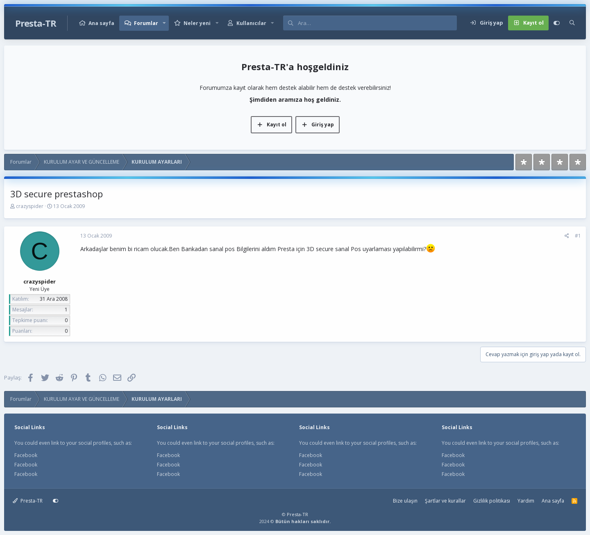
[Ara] (377, 23)
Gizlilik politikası (491, 500)
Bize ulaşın (405, 500)
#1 (578, 235)
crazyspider (29, 206)
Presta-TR (28, 500)
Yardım (525, 500)
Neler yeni (197, 23)
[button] (164, 23)
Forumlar (146, 23)
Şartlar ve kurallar (445, 500)
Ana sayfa (101, 23)
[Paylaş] (567, 236)
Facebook (25, 455)
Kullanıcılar (251, 23)
